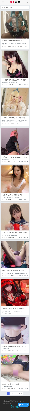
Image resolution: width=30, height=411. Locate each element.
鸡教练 (9, 313)
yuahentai (10, 237)
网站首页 (5, 7)
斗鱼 (9, 124)
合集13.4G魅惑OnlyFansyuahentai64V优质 (14, 232)
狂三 (16, 313)
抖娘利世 (10, 199)
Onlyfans (15, 237)
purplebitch (13, 161)
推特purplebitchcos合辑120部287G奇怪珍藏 (14, 157)
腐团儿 (12, 124)
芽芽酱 (9, 46)
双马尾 (11, 84)
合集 (12, 388)
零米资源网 (12, 400)
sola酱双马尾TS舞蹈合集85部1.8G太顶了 (14, 80)
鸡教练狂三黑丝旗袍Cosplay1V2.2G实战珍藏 (15, 308)
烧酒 (9, 388)
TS (15, 46)
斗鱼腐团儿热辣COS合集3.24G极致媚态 (13, 118)
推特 (9, 161)
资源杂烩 (4, 46)
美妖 (21, 46)
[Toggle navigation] (3, 2)
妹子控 (9, 350)
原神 (13, 350)
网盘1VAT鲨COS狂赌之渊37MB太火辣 (13, 270)
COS (18, 46)
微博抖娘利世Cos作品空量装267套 (12, 195)
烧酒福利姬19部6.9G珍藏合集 (10, 384)
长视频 (15, 388)
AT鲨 (9, 275)
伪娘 (13, 46)
